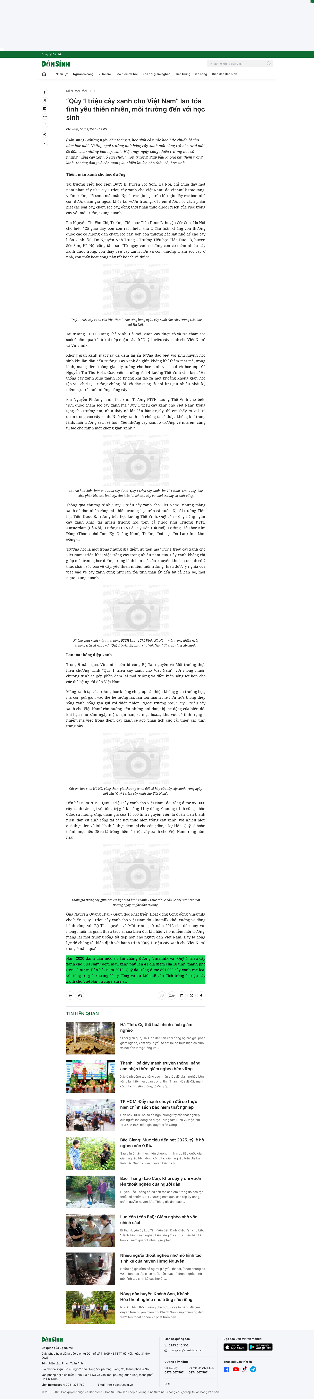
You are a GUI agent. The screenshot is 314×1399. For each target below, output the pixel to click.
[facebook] (45, 92)
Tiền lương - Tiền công (191, 74)
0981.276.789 (75, 1384)
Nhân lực (62, 74)
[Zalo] (45, 116)
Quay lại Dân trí (51, 54)
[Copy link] (45, 125)
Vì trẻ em (105, 74)
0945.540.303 (179, 1345)
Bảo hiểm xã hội (127, 74)
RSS (167, 1384)
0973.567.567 (174, 1372)
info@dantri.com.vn (120, 1384)
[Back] (45, 143)
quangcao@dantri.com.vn (186, 1350)
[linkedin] (45, 108)
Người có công (83, 74)
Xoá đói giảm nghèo (156, 74)
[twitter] (45, 100)
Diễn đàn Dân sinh (224, 74)
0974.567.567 (198, 1372)
